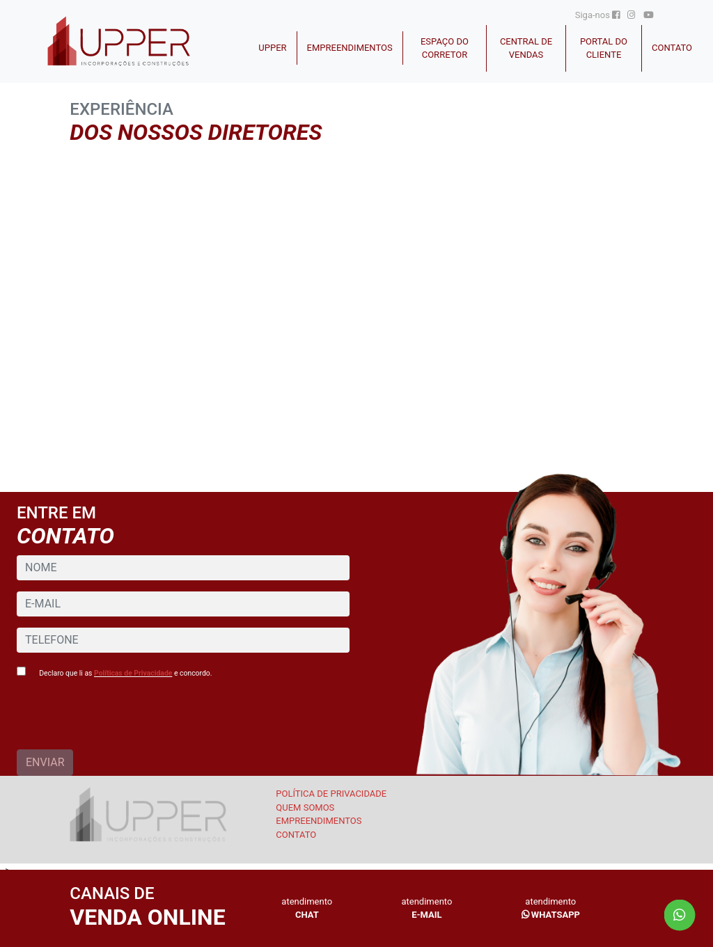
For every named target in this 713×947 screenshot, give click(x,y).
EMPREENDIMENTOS (318, 820)
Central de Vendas (526, 48)
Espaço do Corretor (445, 48)
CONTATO (672, 47)
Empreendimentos (350, 47)
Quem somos (305, 807)
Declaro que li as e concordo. (125, 673)
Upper (272, 47)
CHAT (307, 914)
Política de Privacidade (331, 793)
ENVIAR (45, 762)
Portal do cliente (603, 48)
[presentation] (122, 722)
